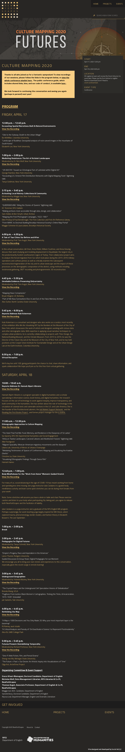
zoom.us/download (91, 82)
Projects (107, 3)
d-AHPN (61, 412)
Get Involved (12, 704)
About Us (30, 727)
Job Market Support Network (51, 409)
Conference (88, 90)
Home (95, 3)
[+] (120, 749)
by (103, 749)
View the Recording (10, 128)
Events (119, 3)
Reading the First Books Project (15, 412)
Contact (37, 727)
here (63, 83)
